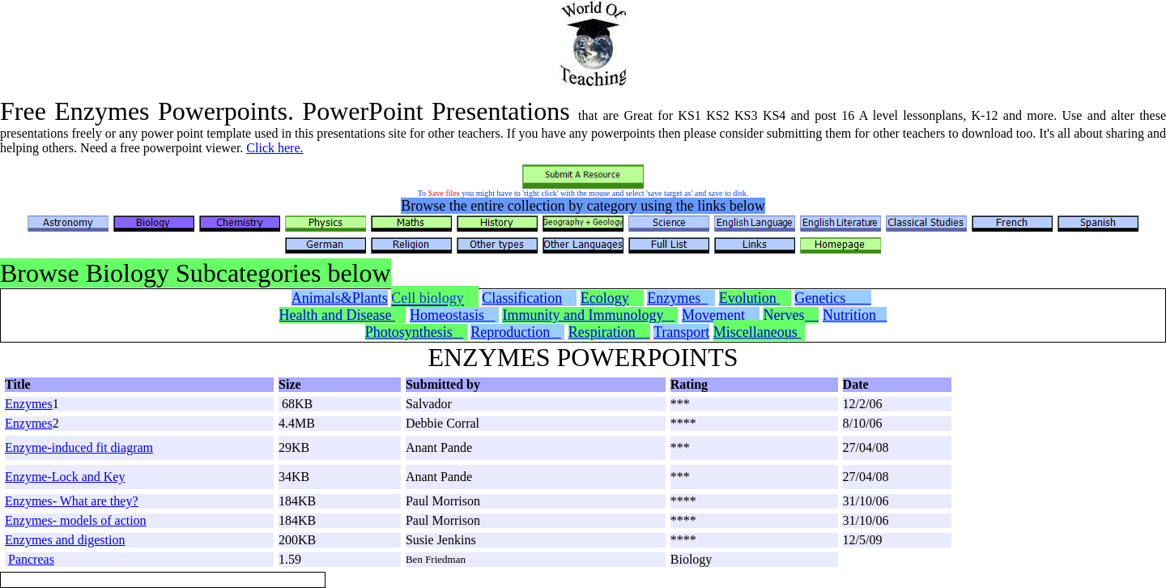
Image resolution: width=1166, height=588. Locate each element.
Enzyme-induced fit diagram (79, 447)
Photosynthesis (414, 332)
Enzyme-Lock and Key (65, 477)
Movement (719, 315)
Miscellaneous (757, 332)
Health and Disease (337, 315)
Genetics (832, 298)
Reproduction (515, 332)
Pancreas (31, 559)
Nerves (791, 315)
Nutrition (855, 315)
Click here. (274, 148)
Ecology (605, 298)
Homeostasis (453, 315)
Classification (522, 298)
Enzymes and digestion (65, 540)
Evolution (748, 298)
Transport (681, 332)
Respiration (609, 332)
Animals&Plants (340, 298)
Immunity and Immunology (588, 315)
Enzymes (677, 298)
